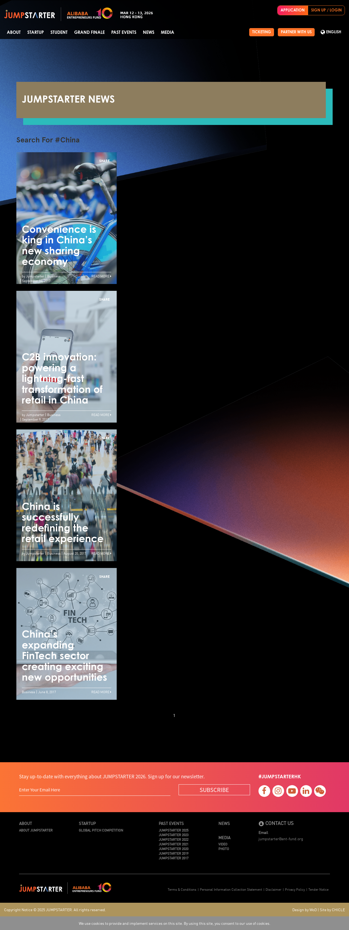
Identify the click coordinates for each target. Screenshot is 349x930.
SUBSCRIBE (214, 790)
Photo (223, 848)
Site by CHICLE (332, 909)
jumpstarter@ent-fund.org (280, 838)
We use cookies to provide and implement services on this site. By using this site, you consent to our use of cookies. (174, 923)
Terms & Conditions (182, 889)
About (14, 32)
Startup (35, 32)
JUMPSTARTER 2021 (173, 844)
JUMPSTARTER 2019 (173, 853)
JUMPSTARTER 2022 (173, 839)
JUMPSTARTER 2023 (173, 834)
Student (59, 32)
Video (222, 844)
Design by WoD (304, 909)
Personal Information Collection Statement (231, 889)
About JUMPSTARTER (36, 830)
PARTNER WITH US (296, 32)
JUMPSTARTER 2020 (173, 848)
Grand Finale (89, 32)
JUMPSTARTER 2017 (173, 858)
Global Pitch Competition (101, 830)
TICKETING (261, 32)
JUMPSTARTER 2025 (173, 830)
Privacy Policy (295, 889)
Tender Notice (318, 889)
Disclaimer (273, 889)
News (148, 32)
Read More (101, 276)
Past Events (123, 32)
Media (167, 32)
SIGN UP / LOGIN (326, 10)
